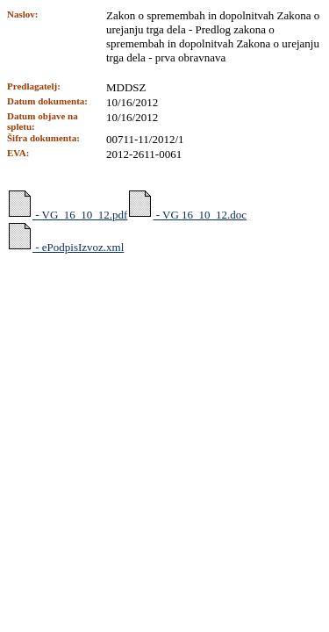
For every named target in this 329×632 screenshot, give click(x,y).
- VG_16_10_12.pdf (67, 205)
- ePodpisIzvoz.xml (65, 238)
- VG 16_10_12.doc (187, 205)
